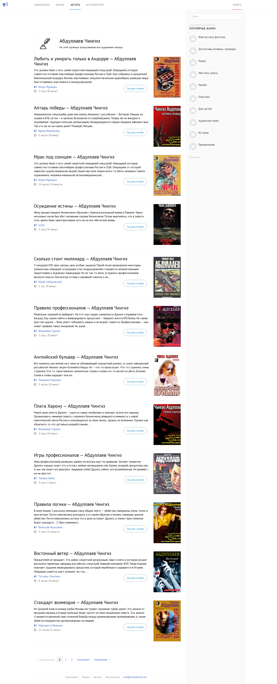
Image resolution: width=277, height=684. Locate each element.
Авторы (75, 4)
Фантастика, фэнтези (211, 37)
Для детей (205, 109)
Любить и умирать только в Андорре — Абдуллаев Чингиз (85, 61)
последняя (83, 659)
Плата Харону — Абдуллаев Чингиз (69, 406)
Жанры (60, 4)
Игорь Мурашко (48, 87)
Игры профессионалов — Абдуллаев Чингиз (78, 455)
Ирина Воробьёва (49, 131)
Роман (202, 61)
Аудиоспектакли (208, 120)
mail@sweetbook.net (135, 677)
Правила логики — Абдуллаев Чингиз (71, 504)
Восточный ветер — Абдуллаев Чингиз (72, 553)
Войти (237, 4)
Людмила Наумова (50, 380)
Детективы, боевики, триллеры (217, 49)
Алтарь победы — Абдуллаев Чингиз (70, 108)
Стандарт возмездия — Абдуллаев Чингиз (76, 602)
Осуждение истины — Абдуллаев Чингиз (75, 206)
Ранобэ (202, 85)
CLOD (42, 225)
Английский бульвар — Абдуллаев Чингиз (76, 357)
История (203, 132)
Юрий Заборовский (50, 282)
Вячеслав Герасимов (50, 527)
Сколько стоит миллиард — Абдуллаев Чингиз (80, 259)
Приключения (206, 144)
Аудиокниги (42, 4)
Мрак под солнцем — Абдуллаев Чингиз (74, 157)
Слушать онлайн (135, 88)
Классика (204, 97)
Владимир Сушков (49, 331)
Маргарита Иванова (51, 625)
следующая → (102, 659)
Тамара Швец (47, 478)
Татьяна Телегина (49, 576)
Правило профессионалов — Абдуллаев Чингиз (81, 308)
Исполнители (95, 4)
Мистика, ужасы (208, 73)
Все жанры (194, 157)
